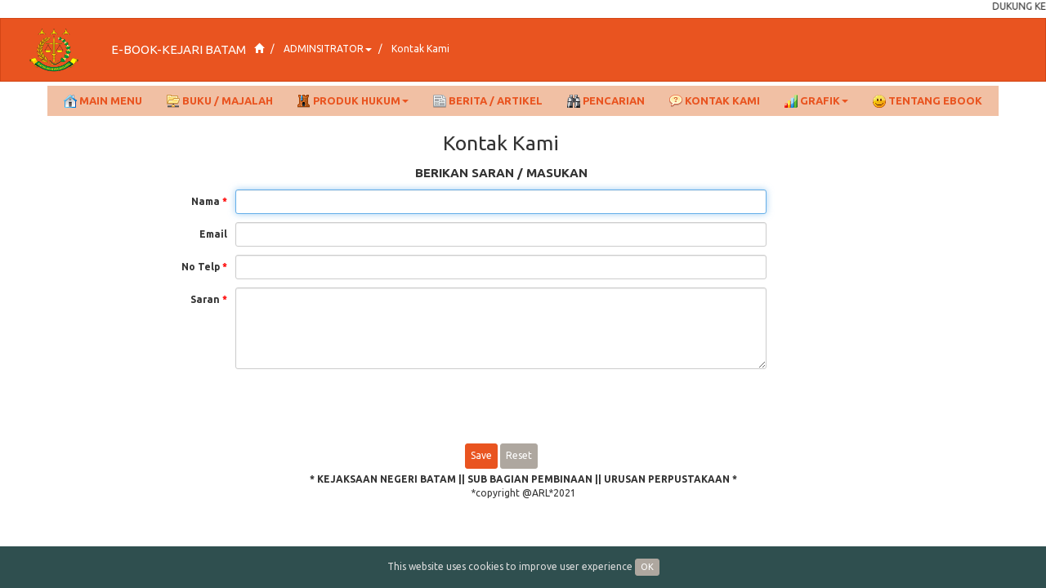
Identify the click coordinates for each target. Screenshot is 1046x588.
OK (647, 567)
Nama (209, 201)
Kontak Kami (420, 48)
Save (481, 455)
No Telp (204, 266)
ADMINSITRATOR (328, 48)
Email (213, 234)
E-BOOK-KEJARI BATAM (178, 49)
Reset (519, 455)
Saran (208, 299)
